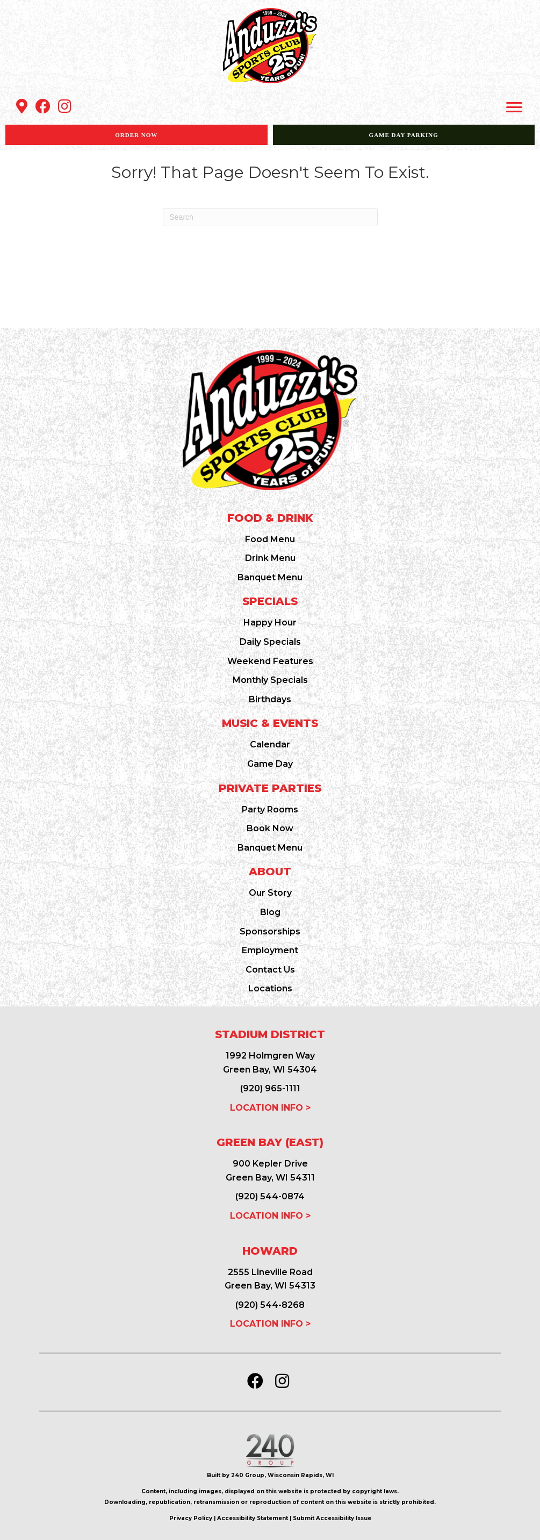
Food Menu (270, 539)
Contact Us (270, 970)
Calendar (270, 744)
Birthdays (270, 699)
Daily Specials (270, 642)
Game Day (270, 764)
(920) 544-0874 (270, 1196)
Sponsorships (270, 931)
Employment (270, 950)
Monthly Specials (270, 680)
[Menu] (514, 107)
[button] (21, 106)
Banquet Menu (270, 577)
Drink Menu (270, 558)
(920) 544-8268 (270, 1305)
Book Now (270, 828)
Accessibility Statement (252, 1518)
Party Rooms (270, 809)
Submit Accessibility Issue (332, 1518)
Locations (270, 988)
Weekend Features (270, 661)
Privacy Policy (190, 1518)
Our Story (270, 893)
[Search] (270, 217)
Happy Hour (270, 622)
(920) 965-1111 (270, 1088)
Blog (270, 912)
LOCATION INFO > (270, 1108)
